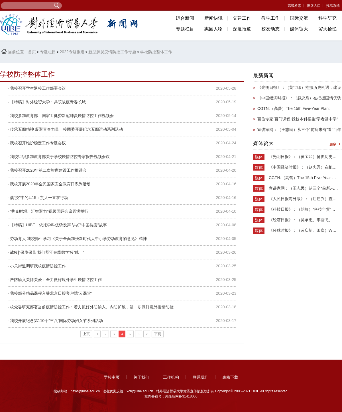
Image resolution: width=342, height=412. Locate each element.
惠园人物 (213, 28)
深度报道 (242, 28)
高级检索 (294, 6)
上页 (86, 334)
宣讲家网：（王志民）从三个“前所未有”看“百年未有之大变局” (297, 131)
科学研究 (327, 18)
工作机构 (171, 377)
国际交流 (299, 18)
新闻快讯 (213, 18)
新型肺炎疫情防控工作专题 (112, 52)
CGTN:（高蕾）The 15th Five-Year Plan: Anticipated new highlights (291, 110)
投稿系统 (333, 6)
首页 (32, 52)
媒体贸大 (299, 28)
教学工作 (270, 18)
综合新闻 (185, 18)
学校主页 (112, 377)
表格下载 (230, 377)
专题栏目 (185, 28)
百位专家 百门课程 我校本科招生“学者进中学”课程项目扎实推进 (295, 120)
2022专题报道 (72, 52)
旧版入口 (314, 6)
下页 (157, 334)
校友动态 (270, 28)
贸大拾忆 (327, 28)
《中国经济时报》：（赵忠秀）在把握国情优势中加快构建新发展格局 (297, 99)
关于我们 (141, 377)
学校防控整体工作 (156, 52)
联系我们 (201, 377)
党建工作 (242, 18)
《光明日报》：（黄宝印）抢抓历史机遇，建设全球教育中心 (297, 89)
